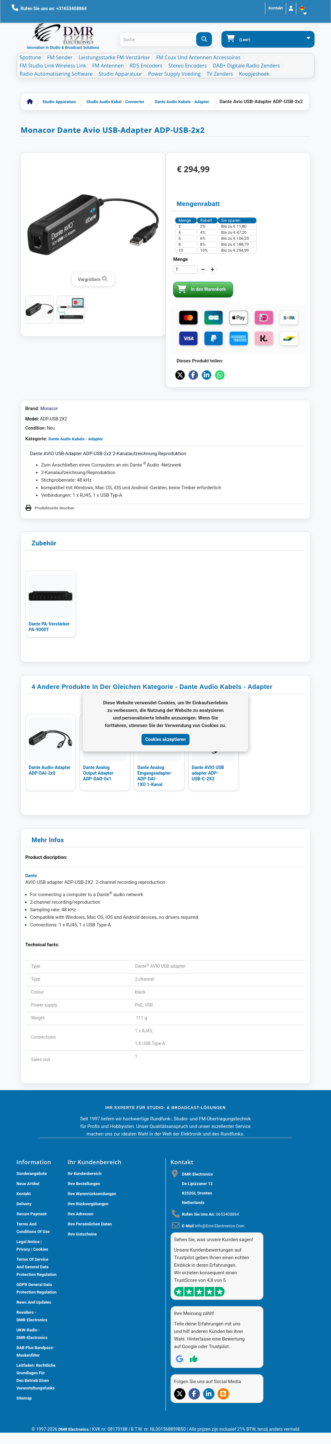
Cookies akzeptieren (165, 739)
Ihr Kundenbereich (84, 1173)
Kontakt (275, 8)
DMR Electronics (74, 1429)
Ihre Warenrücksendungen (92, 1193)
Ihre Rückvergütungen (88, 1203)
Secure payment (31, 1214)
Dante (31, 875)
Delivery (23, 1203)
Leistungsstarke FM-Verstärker (114, 57)
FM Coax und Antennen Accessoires (198, 57)
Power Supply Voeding (174, 73)
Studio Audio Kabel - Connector (115, 101)
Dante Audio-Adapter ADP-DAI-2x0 (49, 770)
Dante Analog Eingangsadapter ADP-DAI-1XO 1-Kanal (154, 776)
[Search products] (165, 39)
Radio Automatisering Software (56, 73)
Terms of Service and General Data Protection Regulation (36, 1267)
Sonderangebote (31, 1173)
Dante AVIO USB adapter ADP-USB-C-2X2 (208, 773)
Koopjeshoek (254, 73)
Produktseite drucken (54, 508)
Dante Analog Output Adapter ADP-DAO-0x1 (98, 773)
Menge (180, 259)
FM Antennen (108, 65)
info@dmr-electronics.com (219, 1226)
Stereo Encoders (187, 65)
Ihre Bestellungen (84, 1183)
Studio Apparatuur (120, 73)
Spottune (30, 57)
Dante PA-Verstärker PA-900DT (49, 626)
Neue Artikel (27, 1183)
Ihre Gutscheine (82, 1234)
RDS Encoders (146, 65)
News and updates (33, 1302)
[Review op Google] (179, 1359)
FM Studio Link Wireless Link (53, 65)
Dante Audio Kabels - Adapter (182, 101)
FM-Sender (60, 57)
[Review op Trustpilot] (193, 1359)
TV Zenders (220, 73)
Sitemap (24, 1398)
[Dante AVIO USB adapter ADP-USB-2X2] (39, 310)
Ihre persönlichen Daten (90, 1224)
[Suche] (204, 39)
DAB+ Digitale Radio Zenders (246, 65)
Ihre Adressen (80, 1214)
